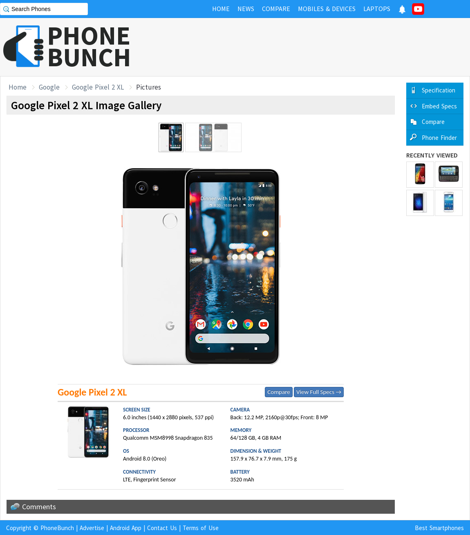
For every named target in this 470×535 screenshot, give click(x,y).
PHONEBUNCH (89, 46)
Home (18, 87)
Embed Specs (439, 106)
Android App (125, 528)
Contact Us (162, 528)
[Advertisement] (321, 47)
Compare (278, 392)
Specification (438, 90)
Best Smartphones (439, 528)
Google (49, 87)
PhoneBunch (57, 528)
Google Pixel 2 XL (98, 87)
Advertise (92, 528)
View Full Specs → (318, 392)
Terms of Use (201, 528)
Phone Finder (439, 138)
